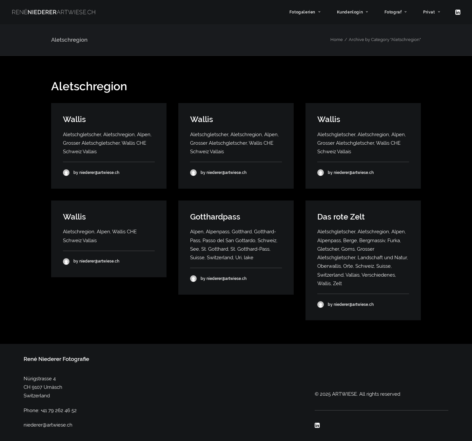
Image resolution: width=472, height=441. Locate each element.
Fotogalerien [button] (305, 12)
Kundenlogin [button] (352, 12)
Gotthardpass (215, 216)
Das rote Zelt (341, 216)
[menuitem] (308, 12)
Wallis (74, 119)
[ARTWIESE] (54, 12)
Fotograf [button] (395, 12)
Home (336, 39)
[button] (457, 12)
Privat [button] (431, 12)
